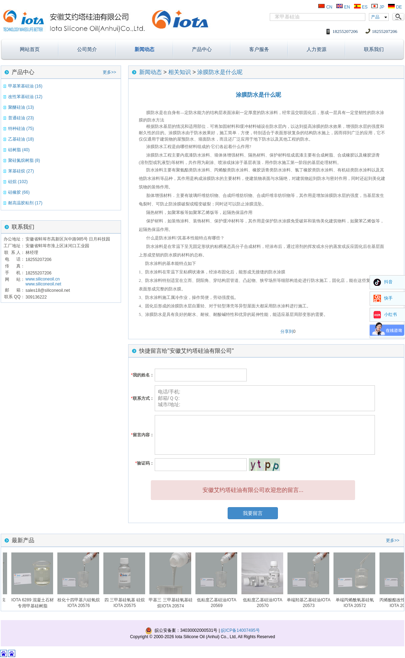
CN (325, 7)
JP (377, 7)
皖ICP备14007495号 (240, 630)
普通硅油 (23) (21, 117)
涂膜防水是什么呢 (220, 72)
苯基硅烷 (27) (21, 171)
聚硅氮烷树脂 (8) (24, 160)
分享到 (286, 331)
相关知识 (179, 72)
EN (343, 7)
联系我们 (374, 49)
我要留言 (253, 513)
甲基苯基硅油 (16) (25, 86)
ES (360, 7)
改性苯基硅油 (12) (25, 96)
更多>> (109, 72)
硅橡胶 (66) (19, 192)
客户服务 (259, 49)
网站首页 (30, 49)
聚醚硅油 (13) (21, 107)
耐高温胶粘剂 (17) (25, 202)
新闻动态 (144, 49)
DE (395, 7)
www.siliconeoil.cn (42, 279)
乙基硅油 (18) (21, 139)
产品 (375, 17)
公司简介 (87, 49)
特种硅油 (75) (21, 128)
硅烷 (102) (18, 181)
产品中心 (202, 49)
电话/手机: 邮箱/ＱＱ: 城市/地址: (265, 398)
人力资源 (316, 49)
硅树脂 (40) (19, 149)
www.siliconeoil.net (43, 284)
